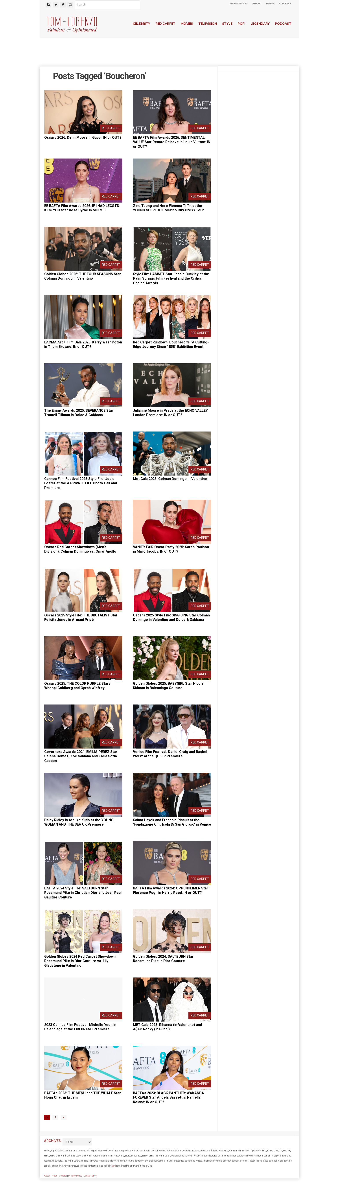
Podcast (283, 24)
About (257, 3)
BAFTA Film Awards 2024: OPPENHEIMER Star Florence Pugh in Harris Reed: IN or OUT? (170, 890)
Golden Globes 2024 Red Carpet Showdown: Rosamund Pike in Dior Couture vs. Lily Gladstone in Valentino (80, 961)
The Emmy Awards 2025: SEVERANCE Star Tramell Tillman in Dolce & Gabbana (78, 412)
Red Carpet (165, 24)
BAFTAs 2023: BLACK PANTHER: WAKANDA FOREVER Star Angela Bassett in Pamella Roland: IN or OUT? (168, 1097)
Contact (285, 3)
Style (227, 24)
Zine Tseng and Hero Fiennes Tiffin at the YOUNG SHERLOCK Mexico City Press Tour (168, 208)
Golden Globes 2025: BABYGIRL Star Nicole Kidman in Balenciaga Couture (168, 685)
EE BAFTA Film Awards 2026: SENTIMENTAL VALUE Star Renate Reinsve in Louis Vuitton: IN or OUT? (171, 142)
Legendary (260, 24)
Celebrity (141, 24)
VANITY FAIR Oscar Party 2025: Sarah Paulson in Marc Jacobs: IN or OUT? (171, 549)
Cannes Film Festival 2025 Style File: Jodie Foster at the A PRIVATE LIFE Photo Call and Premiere (80, 483)
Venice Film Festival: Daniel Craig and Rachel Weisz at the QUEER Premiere (170, 754)
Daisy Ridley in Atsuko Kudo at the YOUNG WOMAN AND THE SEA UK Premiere (78, 822)
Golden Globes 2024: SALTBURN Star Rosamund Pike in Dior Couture (163, 958)
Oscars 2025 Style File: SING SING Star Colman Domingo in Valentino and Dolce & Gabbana (171, 617)
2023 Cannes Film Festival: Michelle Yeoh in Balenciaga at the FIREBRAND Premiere (80, 1027)
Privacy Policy (75, 1176)
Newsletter (239, 3)
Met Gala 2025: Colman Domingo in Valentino (170, 479)
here (113, 1166)
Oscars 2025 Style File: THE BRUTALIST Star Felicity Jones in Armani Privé (81, 617)
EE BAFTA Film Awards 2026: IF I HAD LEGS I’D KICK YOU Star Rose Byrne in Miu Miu (81, 208)
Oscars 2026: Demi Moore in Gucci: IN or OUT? (83, 137)
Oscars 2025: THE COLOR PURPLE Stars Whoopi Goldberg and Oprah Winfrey (77, 685)
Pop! (241, 24)
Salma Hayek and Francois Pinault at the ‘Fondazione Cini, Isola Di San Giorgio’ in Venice (172, 822)
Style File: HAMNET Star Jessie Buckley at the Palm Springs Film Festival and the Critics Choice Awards (171, 278)
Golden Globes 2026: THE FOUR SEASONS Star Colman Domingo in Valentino (82, 276)
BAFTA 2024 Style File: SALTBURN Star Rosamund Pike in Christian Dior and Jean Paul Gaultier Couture (83, 893)
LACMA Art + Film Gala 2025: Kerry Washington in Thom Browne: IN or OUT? (83, 344)
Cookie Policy (90, 1176)
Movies (187, 24)
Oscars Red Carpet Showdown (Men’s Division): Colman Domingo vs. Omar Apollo (80, 549)
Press (270, 3)
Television (207, 24)
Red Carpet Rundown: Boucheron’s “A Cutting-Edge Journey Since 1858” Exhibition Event (171, 344)
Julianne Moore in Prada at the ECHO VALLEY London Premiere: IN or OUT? (170, 412)
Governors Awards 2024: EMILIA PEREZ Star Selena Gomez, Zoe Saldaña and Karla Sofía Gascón (80, 756)
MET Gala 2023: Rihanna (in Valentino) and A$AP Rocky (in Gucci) (167, 1027)
